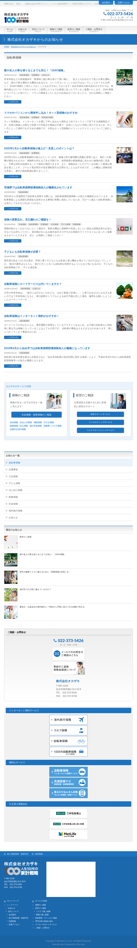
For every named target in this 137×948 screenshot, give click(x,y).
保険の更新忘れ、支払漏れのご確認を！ (27, 219)
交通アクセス (124, 2)
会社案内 (106, 2)
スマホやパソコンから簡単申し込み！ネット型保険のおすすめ (41, 112)
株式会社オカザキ (65, 940)
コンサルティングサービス (100, 422)
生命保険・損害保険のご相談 (36, 414)
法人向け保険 (15, 490)
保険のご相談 (21, 395)
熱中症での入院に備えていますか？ (35, 589)
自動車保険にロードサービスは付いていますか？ (33, 284)
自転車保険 (24, 75)
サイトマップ (13, 900)
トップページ (12, 904)
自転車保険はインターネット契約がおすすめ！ (31, 316)
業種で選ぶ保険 (42, 913)
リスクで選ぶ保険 (43, 910)
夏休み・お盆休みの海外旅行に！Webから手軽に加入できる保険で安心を (52, 607)
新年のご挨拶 (25, 537)
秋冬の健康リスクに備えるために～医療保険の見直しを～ (45, 572)
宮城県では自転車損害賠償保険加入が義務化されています (38, 187)
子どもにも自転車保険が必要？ (22, 251)
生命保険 (22, 224)
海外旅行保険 (47, 117)
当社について (13, 910)
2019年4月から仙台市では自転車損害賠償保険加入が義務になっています (47, 348)
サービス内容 (41, 900)
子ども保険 (65, 224)
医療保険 (76, 224)
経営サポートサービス (100, 414)
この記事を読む (13, 102)
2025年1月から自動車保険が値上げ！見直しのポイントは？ (39, 148)
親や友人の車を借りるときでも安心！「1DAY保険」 (35, 70)
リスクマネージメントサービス (100, 430)
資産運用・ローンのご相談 (46, 917)
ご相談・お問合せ (42, 927)
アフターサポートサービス (46, 923)
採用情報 (39, 853)
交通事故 (35, 75)
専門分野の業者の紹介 (44, 920)
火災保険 (54, 224)
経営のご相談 (85, 395)
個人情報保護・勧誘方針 (18, 853)
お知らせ (45, 75)
